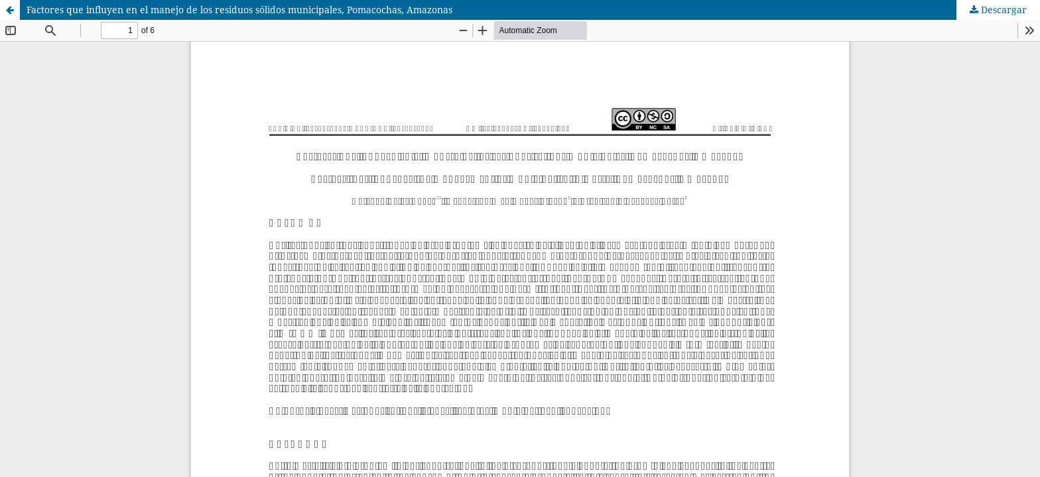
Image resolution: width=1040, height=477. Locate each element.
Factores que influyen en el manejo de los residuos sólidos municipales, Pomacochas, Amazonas (239, 9)
